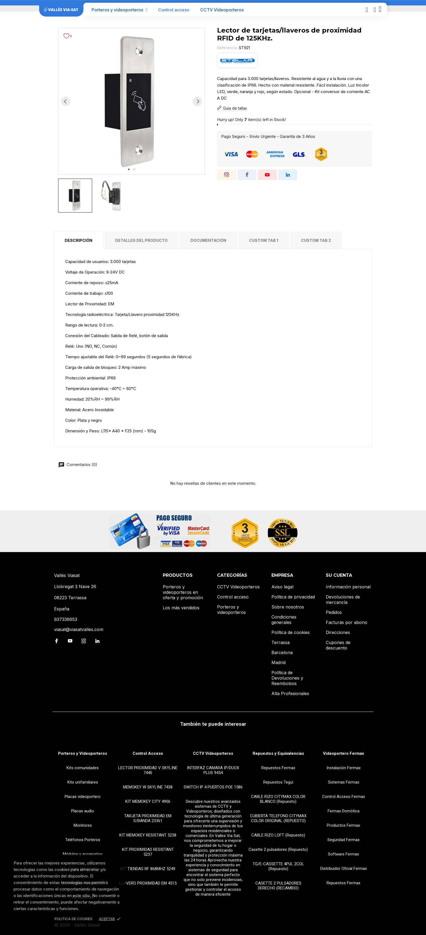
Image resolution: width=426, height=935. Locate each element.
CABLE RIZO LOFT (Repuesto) (278, 835)
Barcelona (282, 652)
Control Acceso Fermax (343, 796)
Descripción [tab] (78, 240)
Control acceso (173, 9)
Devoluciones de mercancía (343, 599)
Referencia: (227, 47)
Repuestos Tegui (278, 782)
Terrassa (280, 642)
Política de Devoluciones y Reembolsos (287, 678)
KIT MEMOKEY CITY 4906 (147, 801)
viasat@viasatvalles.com (78, 629)
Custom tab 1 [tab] (263, 240)
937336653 (65, 619)
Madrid (278, 662)
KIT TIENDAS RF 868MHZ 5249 (147, 868)
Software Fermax (343, 854)
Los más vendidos (181, 607)
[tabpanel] (131, 101)
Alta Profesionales (290, 693)
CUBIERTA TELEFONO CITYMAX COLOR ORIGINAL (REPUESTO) (278, 818)
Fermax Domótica (343, 811)
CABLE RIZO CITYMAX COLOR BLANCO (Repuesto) (278, 799)
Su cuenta (339, 575)
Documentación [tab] (208, 240)
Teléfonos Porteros (82, 839)
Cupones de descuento (338, 645)
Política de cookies (290, 632)
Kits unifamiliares (82, 782)
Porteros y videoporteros (120, 9)
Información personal (348, 586)
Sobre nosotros (287, 607)
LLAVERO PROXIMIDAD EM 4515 (148, 883)
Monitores (83, 825)
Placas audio (82, 811)
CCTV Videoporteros (222, 9)
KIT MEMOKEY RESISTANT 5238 (147, 835)
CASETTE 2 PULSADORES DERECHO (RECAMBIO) (278, 885)
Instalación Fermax (344, 767)
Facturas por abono (346, 622)
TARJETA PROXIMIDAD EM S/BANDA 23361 (147, 818)
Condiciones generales (283, 619)
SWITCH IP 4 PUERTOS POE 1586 (213, 787)
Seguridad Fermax (343, 839)
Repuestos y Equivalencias (278, 753)
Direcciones (338, 632)
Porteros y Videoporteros (82, 753)
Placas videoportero (83, 796)
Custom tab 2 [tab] (316, 240)
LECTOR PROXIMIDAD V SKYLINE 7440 (147, 770)
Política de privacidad (293, 597)
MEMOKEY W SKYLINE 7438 (148, 787)
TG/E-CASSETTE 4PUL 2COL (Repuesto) (278, 866)
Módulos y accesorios (82, 854)
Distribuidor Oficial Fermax (343, 868)
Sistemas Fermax (343, 782)
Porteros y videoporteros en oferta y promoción (183, 592)
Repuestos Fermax (278, 767)
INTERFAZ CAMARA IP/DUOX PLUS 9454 (213, 770)
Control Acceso (148, 753)
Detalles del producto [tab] (141, 240)
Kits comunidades (83, 767)
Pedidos (334, 612)
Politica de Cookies (73, 919)
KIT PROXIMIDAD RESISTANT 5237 (148, 852)
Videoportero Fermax (343, 753)
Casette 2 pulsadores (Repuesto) (278, 849)
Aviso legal (282, 586)
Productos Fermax (343, 825)
